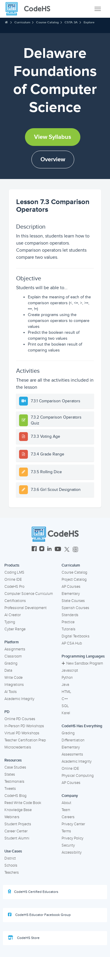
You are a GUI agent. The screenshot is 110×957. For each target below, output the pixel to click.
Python (67, 677)
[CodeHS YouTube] (58, 549)
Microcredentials (17, 747)
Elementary (71, 593)
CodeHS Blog (15, 795)
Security (68, 845)
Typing (9, 622)
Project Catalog (74, 579)
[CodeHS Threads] (75, 549)
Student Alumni (16, 838)
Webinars (11, 817)
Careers (68, 817)
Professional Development (25, 608)
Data (8, 670)
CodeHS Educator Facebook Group (39, 914)
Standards (70, 615)
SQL (65, 706)
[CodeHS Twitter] (67, 549)
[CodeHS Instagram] (41, 549)
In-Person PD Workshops (24, 726)
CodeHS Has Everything (82, 726)
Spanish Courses (75, 608)
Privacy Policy (72, 838)
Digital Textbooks (75, 636)
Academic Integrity (19, 698)
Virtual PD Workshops (21, 733)
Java (65, 684)
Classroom (13, 656)
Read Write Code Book (22, 802)
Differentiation (73, 740)
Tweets (10, 788)
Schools (10, 865)
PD (6, 712)
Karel (66, 713)
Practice (68, 622)
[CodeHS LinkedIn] (49, 549)
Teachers (11, 872)
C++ (65, 698)
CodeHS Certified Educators (33, 891)
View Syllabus (52, 137)
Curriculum (22, 22)
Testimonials (14, 781)
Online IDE (13, 579)
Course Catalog (47, 22)
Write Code (13, 677)
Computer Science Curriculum (28, 593)
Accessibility (72, 852)
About (66, 802)
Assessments (72, 754)
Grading (10, 663)
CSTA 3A (71, 22)
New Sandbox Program (82, 663)
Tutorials (68, 629)
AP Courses (71, 586)
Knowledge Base (18, 810)
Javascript (70, 670)
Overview (52, 159)
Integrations (14, 684)
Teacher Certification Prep (25, 740)
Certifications (15, 600)
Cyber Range (15, 629)
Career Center (16, 831)
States (9, 774)
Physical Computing (78, 775)
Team (66, 810)
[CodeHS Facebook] (34, 549)
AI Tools (10, 691)
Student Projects (17, 824)
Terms (66, 831)
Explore (89, 22)
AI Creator (12, 615)
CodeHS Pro (14, 586)
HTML (66, 691)
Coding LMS (14, 572)
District (10, 858)
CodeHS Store (24, 937)
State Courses (73, 600)
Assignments (14, 649)
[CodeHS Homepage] (30, 9)
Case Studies (15, 767)
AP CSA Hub (72, 643)
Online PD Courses (19, 719)
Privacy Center (73, 824)
